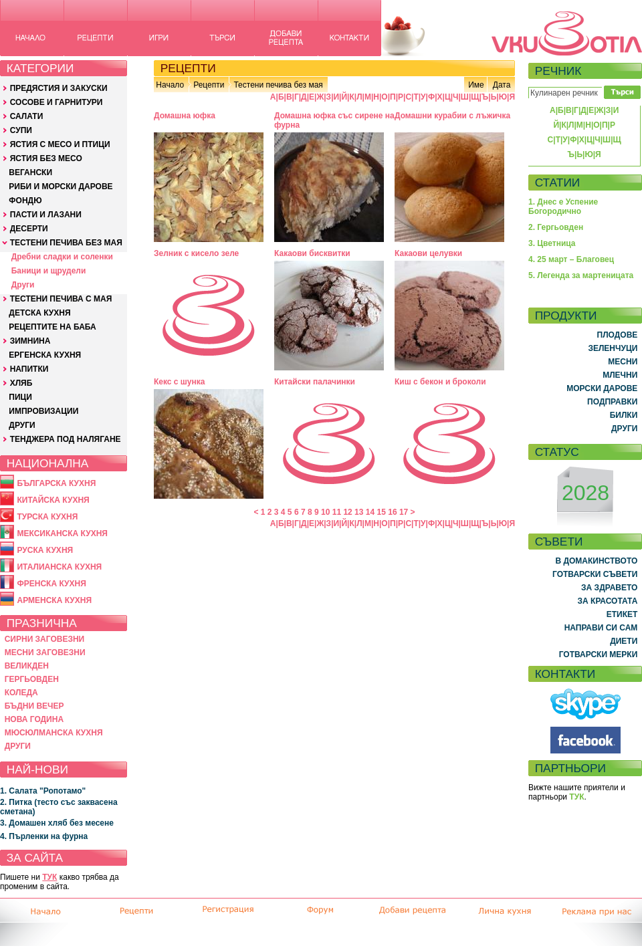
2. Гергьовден (555, 227)
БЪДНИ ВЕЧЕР (34, 706)
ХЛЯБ (21, 383)
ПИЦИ (20, 397)
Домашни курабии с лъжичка (452, 115)
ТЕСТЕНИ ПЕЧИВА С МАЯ (61, 299)
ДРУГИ (22, 425)
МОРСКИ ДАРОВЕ (601, 388)
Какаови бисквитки (312, 253)
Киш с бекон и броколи (440, 381)
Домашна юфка (184, 115)
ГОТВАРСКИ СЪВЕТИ (594, 574)
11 (336, 512)
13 (358, 512)
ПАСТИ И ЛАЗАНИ (46, 214)
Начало (170, 85)
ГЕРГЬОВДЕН (32, 679)
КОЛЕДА (21, 692)
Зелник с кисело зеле (196, 253)
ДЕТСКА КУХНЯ (39, 313)
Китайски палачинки (314, 381)
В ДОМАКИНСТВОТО (596, 561)
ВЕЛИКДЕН (27, 666)
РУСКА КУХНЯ (45, 550)
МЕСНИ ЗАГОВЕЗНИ (45, 652)
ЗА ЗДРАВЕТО (609, 587)
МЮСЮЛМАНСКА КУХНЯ (54, 732)
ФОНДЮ (25, 200)
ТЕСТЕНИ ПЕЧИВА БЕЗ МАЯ (66, 242)
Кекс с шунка (179, 381)
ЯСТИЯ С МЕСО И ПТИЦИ (60, 144)
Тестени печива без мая (277, 85)
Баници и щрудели (48, 270)
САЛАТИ (26, 116)
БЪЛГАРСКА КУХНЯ (56, 483)
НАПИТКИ (29, 369)
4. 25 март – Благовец (571, 259)
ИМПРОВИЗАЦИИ (43, 411)
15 (381, 512)
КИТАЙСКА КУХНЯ (53, 500)
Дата (502, 85)
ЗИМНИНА (30, 341)
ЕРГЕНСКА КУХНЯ (45, 355)
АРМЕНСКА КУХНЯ (54, 600)
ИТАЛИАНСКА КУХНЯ (59, 567)
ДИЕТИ (623, 641)
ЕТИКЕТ (622, 614)
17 (403, 512)
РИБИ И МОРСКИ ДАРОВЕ (60, 186)
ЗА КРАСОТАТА (608, 601)
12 (347, 512)
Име (476, 85)
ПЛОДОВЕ (617, 335)
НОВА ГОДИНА (34, 719)
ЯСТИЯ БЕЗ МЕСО (46, 158)
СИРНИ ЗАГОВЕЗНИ (45, 639)
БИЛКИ (624, 415)
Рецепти (208, 85)
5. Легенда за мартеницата (580, 275)
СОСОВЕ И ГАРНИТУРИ (56, 102)
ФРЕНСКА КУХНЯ (51, 583)
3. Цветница (552, 243)
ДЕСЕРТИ (29, 228)
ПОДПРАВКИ (612, 401)
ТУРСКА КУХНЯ (47, 516)
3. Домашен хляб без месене (57, 823)
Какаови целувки (428, 253)
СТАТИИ (557, 182)
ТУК (49, 877)
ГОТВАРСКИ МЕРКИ (598, 654)
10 (325, 512)
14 (370, 512)
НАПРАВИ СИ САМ (601, 627)
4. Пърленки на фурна (44, 836)
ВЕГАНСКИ (30, 172)
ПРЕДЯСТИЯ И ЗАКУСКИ (59, 88)
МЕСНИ (622, 361)
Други (23, 284)
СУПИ (21, 130)
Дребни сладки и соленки (62, 256)
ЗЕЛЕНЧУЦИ (612, 348)
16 (392, 512)
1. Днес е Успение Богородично (563, 206)
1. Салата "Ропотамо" (43, 791)
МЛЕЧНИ (620, 375)
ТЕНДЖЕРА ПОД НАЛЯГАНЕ (65, 439)
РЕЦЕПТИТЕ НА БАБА (52, 327)
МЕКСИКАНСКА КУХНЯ (62, 533)
